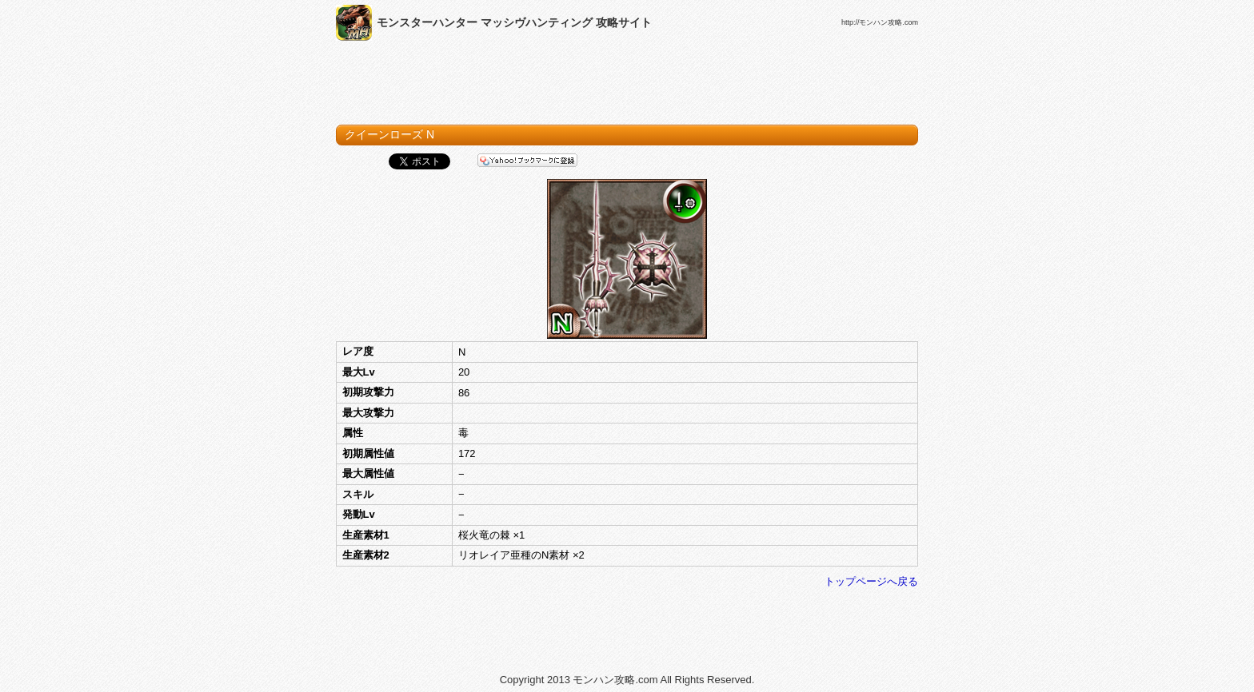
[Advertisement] (627, 86)
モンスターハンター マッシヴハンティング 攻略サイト (514, 22)
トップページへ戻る (871, 581)
